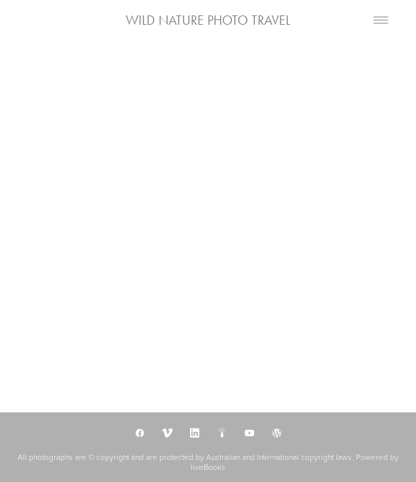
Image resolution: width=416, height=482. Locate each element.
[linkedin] (194, 433)
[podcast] (222, 433)
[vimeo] (167, 433)
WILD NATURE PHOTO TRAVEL (208, 20)
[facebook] (139, 433)
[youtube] (249, 433)
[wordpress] (277, 433)
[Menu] (381, 20)
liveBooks (208, 467)
